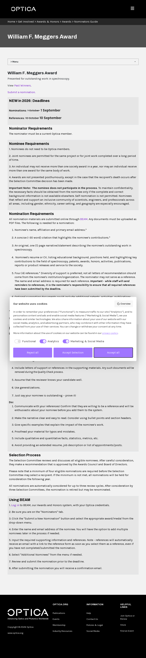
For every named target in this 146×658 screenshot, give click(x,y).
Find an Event (127, 630)
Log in (15, 505)
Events (56, 619)
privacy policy (110, 333)
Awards (66, 21)
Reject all (33, 352)
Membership (59, 625)
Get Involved (26, 21)
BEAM (84, 219)
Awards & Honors (48, 21)
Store (123, 624)
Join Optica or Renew (127, 617)
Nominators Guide (86, 21)
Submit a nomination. (21, 92)
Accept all (113, 352)
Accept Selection (72, 352)
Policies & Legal (94, 625)
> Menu (14, 61)
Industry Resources (62, 631)
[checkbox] (24, 341)
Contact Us (92, 619)
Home (11, 21)
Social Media (93, 631)
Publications (59, 613)
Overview (124, 303)
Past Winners (22, 85)
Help (88, 613)
